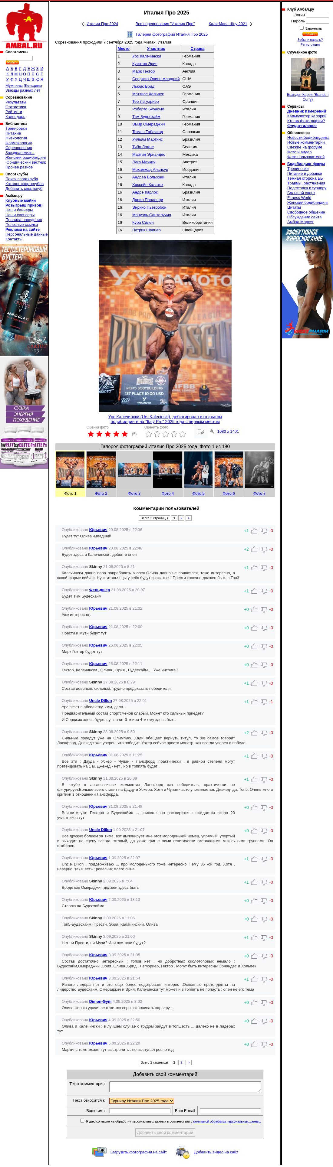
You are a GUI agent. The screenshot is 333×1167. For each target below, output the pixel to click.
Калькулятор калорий (307, 116)
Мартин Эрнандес (148, 154)
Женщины (33, 85)
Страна (197, 48)
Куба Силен (143, 222)
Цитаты (294, 207)
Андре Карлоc (145, 192)
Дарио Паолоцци (147, 199)
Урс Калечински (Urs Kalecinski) (139, 416)
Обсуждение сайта (304, 217)
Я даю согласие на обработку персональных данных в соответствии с (182, 1123)
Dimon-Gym (100, 1001)
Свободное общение (306, 212)
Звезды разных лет (22, 90)
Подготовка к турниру (306, 188)
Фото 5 (198, 493)
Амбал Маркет (300, 222)
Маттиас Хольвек (148, 94)
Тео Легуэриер (145, 101)
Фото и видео (299, 152)
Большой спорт (301, 193)
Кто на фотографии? (306, 121)
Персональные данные (26, 234)
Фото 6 (229, 493)
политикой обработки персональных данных (236, 1123)
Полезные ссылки (21, 224)
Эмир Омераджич (148, 124)
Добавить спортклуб (23, 188)
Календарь (15, 116)
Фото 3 (134, 493)
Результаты (15, 102)
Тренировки (16, 128)
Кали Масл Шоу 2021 (228, 23)
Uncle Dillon (100, 700)
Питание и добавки (304, 173)
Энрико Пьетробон (149, 207)
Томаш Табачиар (147, 131)
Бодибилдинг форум (306, 164)
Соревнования (18, 147)
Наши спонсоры (20, 215)
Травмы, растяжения (306, 183)
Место (124, 48)
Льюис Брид (143, 86)
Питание (13, 133)
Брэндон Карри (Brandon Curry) (307, 80)
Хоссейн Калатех (147, 184)
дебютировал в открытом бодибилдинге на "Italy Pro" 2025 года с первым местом (166, 419)
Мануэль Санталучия (151, 215)
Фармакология (18, 143)
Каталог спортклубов (24, 183)
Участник (156, 48)
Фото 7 (259, 493)
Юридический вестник (25, 162)
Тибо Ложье (143, 147)
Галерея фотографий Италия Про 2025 (172, 34)
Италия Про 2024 (102, 23)
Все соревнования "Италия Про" (165, 23)
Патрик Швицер (146, 230)
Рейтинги (13, 111)
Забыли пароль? (310, 39)
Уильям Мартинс (147, 139)
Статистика (15, 107)
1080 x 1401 (228, 431)
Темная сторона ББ (305, 178)
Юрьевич (98, 529)
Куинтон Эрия (144, 63)
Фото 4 (168, 493)
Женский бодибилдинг (25, 157)
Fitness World (299, 197)
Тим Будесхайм (146, 116)
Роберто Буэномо (148, 109)
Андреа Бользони (148, 177)
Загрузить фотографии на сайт (138, 1154)
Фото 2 (101, 493)
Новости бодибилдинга (308, 137)
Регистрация (310, 44)
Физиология (16, 138)
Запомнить (313, 28)
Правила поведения (23, 219)
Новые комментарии (306, 142)
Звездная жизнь (20, 152)
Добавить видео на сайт (216, 1154)
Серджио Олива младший (156, 79)
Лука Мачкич (143, 162)
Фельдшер (99, 590)
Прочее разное (19, 167)
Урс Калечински (146, 56)
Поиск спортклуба (21, 179)
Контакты (13, 239)
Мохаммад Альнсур (150, 169)
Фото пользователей (306, 157)
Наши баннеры (19, 210)
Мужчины (14, 85)
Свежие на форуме (304, 147)
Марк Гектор (143, 71)
